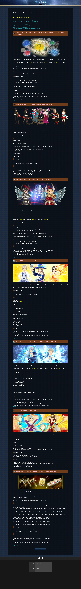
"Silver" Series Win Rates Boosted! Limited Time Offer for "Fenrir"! (29, 25)
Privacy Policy (55, 576)
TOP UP (13, 576)
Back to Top (15, 100)
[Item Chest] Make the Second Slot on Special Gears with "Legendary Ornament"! (32, 20)
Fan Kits (17, 576)
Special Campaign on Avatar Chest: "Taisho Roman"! (25, 21)
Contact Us (26, 576)
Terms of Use (43, 576)
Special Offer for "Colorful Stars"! (21, 24)
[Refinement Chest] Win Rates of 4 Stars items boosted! (26, 28)
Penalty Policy (49, 576)
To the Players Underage (64, 576)
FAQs (22, 576)
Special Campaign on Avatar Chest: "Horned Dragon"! (26, 23)
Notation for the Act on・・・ (34, 576)
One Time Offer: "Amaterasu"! (20, 27)
